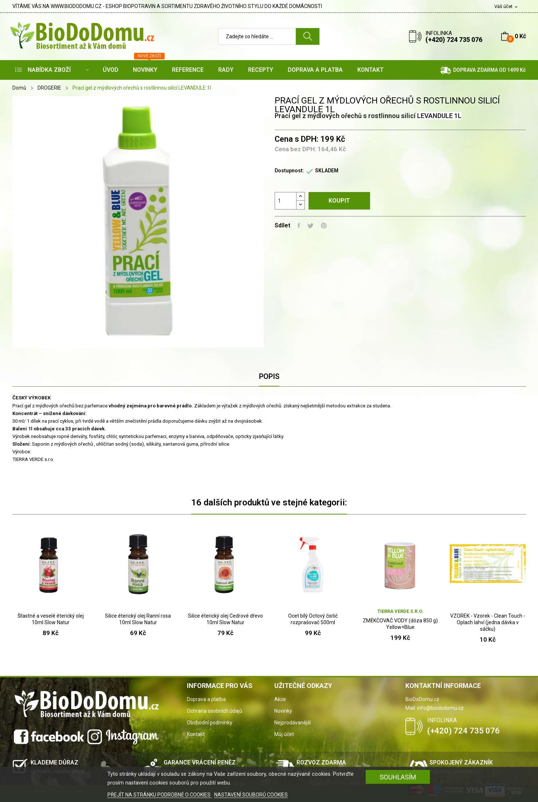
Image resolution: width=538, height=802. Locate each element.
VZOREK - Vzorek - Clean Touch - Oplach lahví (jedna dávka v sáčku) (487, 622)
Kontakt (196, 734)
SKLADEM (326, 170)
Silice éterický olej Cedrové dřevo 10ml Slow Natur (225, 619)
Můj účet (284, 734)
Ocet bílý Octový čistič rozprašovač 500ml (313, 619)
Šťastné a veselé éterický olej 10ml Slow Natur (50, 619)
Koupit (339, 200)
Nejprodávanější (292, 722)
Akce (280, 699)
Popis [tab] (269, 376)
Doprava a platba (206, 699)
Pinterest (323, 225)
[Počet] (286, 201)
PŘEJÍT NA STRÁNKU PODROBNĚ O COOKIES (159, 795)
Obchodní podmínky (209, 722)
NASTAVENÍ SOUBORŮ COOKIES (251, 795)
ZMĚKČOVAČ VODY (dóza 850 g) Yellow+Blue (400, 624)
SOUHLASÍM (398, 777)
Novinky (283, 711)
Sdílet (299, 225)
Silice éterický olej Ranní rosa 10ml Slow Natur (138, 619)
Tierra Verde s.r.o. (400, 611)
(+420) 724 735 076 (453, 39)
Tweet (310, 225)
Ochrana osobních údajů (214, 711)
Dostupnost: (289, 170)
